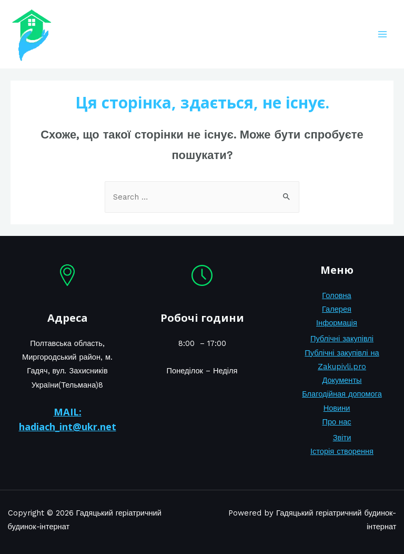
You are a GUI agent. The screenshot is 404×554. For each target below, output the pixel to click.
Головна (336, 295)
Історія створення (341, 451)
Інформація (336, 323)
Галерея (336, 309)
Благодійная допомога (342, 394)
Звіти (342, 437)
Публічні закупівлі (341, 338)
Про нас (336, 422)
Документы (341, 380)
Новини (337, 408)
